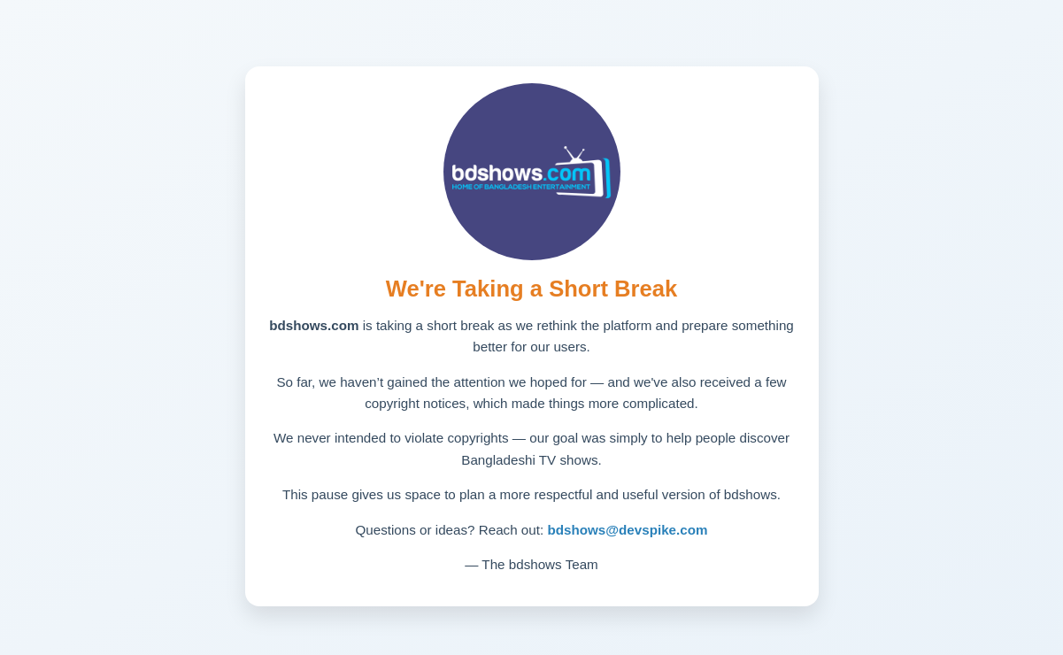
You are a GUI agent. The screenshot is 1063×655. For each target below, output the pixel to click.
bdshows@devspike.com (627, 529)
